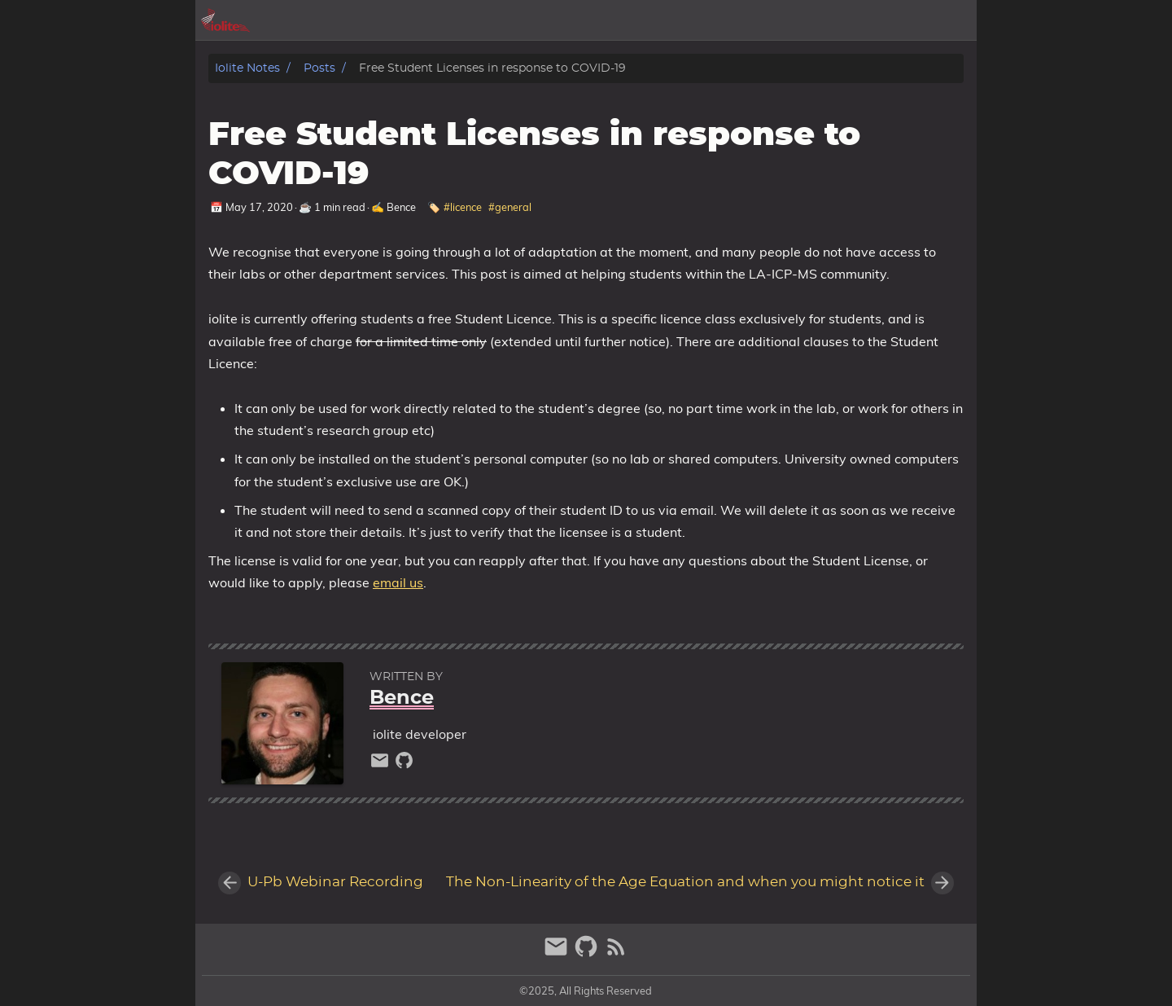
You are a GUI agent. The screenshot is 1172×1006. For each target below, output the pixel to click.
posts (829, 20)
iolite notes (247, 68)
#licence (463, 206)
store (952, 20)
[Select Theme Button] (720, 20)
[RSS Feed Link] (616, 953)
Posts (319, 68)
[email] (382, 764)
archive (772, 20)
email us (398, 582)
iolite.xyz (891, 20)
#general (509, 206)
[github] (404, 764)
